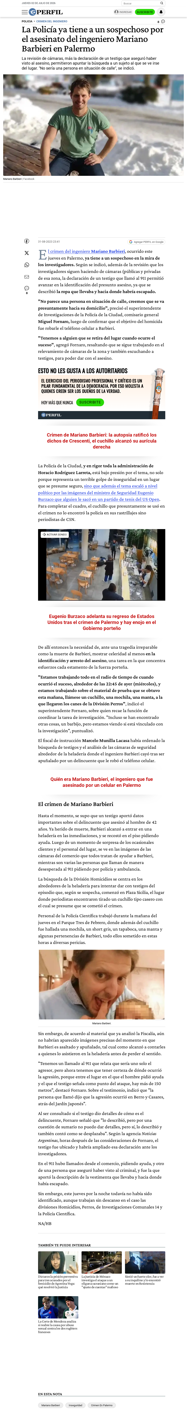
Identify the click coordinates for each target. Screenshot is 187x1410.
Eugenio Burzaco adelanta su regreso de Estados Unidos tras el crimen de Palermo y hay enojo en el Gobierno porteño (101, 622)
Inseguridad (75, 1405)
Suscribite (145, 12)
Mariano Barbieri (50, 1405)
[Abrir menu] (25, 12)
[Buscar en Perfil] (161, 3)
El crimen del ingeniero (86, 251)
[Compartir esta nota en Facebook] (26, 241)
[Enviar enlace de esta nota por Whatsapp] (26, 265)
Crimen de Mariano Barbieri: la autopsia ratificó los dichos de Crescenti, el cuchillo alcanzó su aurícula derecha (101, 441)
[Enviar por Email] (26, 276)
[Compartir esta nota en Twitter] (26, 253)
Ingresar (125, 12)
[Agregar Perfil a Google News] (146, 242)
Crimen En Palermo (101, 1405)
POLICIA (27, 21)
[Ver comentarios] (161, 22)
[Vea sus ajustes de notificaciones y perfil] (161, 12)
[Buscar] (142, 3)
